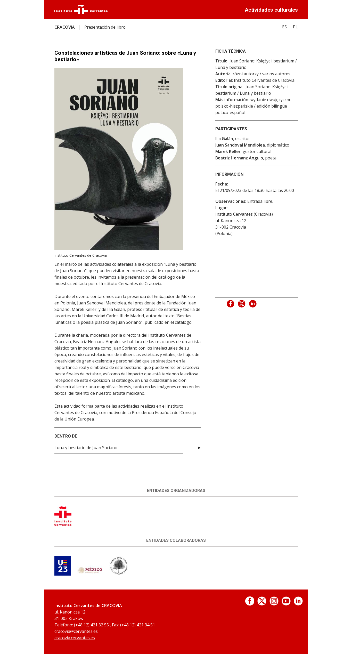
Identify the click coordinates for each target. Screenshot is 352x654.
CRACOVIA (64, 27)
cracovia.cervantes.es (74, 638)
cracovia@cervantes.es (76, 631)
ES (284, 27)
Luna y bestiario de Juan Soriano (85, 447)
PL (295, 27)
